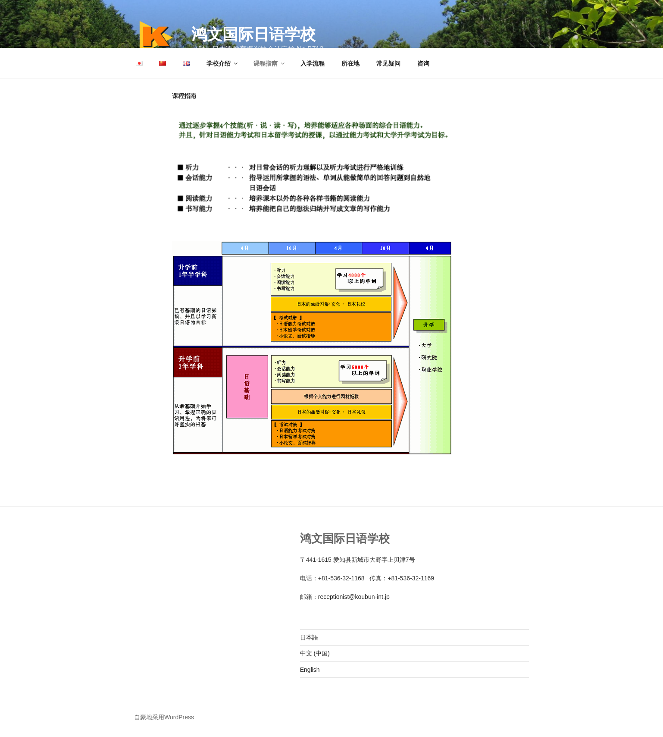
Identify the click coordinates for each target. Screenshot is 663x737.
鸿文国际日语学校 (253, 34)
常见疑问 (388, 63)
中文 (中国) (315, 653)
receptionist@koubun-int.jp (354, 596)
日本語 (309, 637)
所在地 (350, 63)
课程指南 (269, 63)
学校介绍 (222, 63)
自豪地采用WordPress (164, 717)
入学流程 (312, 63)
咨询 (423, 63)
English (310, 669)
